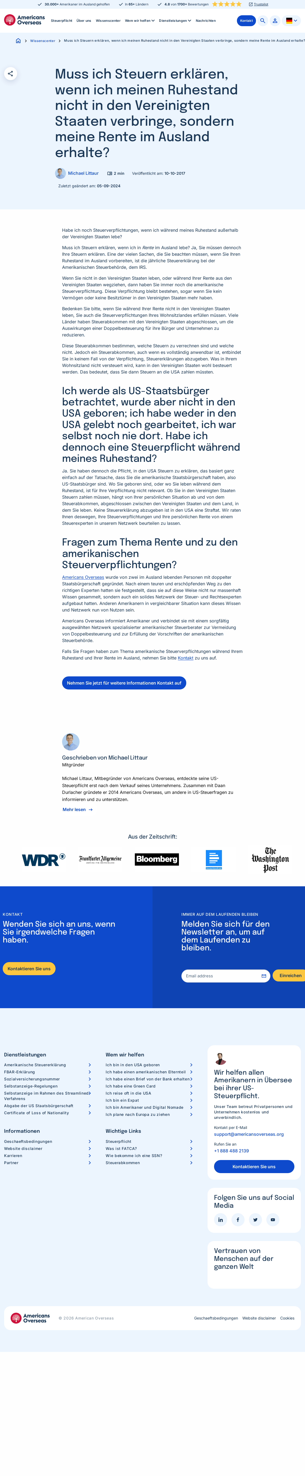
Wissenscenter (108, 21)
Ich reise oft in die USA (128, 1093)
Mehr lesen (74, 809)
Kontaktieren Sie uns (29, 968)
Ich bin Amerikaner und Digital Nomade (145, 1107)
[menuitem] (61, 21)
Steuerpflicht (61, 21)
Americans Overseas (83, 577)
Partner (11, 1162)
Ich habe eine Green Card (130, 1086)
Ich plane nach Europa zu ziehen (138, 1114)
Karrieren (13, 1155)
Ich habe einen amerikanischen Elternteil (146, 1072)
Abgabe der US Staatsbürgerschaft (38, 1105)
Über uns (84, 21)
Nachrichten (206, 21)
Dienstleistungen (175, 20)
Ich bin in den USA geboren (133, 1064)
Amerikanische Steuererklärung (35, 1064)
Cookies (287, 1318)
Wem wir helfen (140, 20)
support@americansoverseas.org (249, 1134)
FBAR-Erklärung (19, 1072)
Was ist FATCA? (121, 1148)
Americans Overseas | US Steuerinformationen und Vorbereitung (24, 20)
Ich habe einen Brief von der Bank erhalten (148, 1079)
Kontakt (185, 658)
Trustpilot (261, 4)
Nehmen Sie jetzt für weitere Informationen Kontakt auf (124, 683)
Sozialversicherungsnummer (32, 1079)
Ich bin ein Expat (122, 1100)
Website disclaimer (23, 1148)
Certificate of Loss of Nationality (36, 1112)
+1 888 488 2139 (231, 1150)
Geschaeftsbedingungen (28, 1141)
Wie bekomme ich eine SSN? (134, 1155)
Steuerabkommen (123, 1162)
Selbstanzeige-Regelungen (30, 1086)
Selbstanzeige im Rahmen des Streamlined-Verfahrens (47, 1096)
